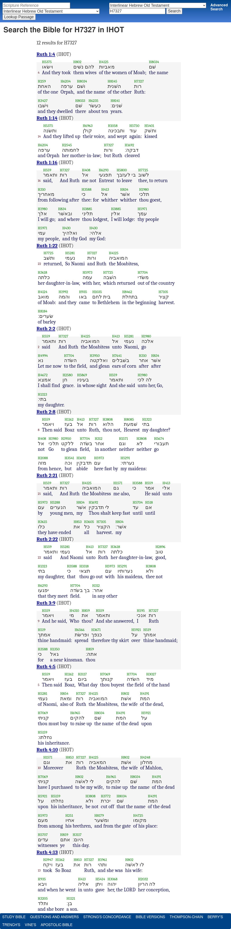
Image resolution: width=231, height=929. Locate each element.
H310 (42, 189)
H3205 (43, 898)
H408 (86, 170)
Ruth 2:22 (47, 539)
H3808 (108, 419)
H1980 (144, 189)
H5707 (43, 835)
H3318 (84, 566)
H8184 (42, 311)
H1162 (69, 419)
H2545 (67, 145)
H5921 (136, 630)
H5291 (125, 458)
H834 (124, 189)
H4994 (43, 355)
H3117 (82, 674)
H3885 (87, 209)
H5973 (87, 272)
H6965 (75, 713)
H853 (78, 522)
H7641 (117, 355)
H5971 (142, 209)
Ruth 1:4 (46, 54)
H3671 (96, 630)
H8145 (112, 81)
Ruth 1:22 (47, 246)
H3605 (89, 522)
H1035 (97, 292)
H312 (98, 438)
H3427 (43, 101)
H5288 (55, 502)
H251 (69, 815)
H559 (47, 170)
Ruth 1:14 (47, 118)
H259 (42, 81)
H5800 (122, 170)
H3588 (87, 189)
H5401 (149, 126)
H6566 (79, 630)
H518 (149, 502)
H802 (77, 62)
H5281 (70, 253)
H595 (141, 610)
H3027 (151, 674)
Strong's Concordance (107, 917)
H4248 (145, 757)
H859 (86, 610)
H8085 (129, 419)
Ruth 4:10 (47, 750)
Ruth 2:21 (47, 475)
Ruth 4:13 (47, 852)
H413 (105, 189)
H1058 (113, 126)
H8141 (115, 101)
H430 (66, 228)
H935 (83, 292)
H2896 (160, 547)
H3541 (69, 458)
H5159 (42, 732)
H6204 (66, 81)
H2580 (67, 375)
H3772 (106, 796)
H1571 (123, 438)
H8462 (127, 292)
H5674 (159, 438)
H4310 (74, 610)
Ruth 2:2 (46, 329)
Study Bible (13, 917)
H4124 (42, 292)
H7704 (143, 272)
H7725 (143, 170)
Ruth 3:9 (46, 603)
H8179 (99, 815)
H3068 (112, 879)
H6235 (93, 101)
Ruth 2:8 (46, 412)
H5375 (47, 62)
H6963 (87, 126)
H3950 (95, 355)
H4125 (104, 62)
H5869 (82, 375)
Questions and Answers (54, 917)
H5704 (138, 502)
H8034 (154, 62)
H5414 (100, 879)
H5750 (134, 126)
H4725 (138, 815)
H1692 (129, 145)
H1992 (63, 292)
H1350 (55, 649)
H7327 (139, 81)
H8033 (80, 101)
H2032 (143, 879)
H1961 (102, 860)
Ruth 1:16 (47, 162)
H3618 (42, 272)
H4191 (144, 693)
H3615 (42, 522)
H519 (42, 630)
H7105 (163, 292)
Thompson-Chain (186, 917)
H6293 (104, 170)
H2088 (43, 458)
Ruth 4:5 (46, 667)
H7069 (105, 674)
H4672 (43, 375)
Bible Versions (150, 917)
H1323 (42, 394)
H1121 (71, 898)
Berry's (215, 917)
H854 (64, 693)
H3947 (48, 860)
